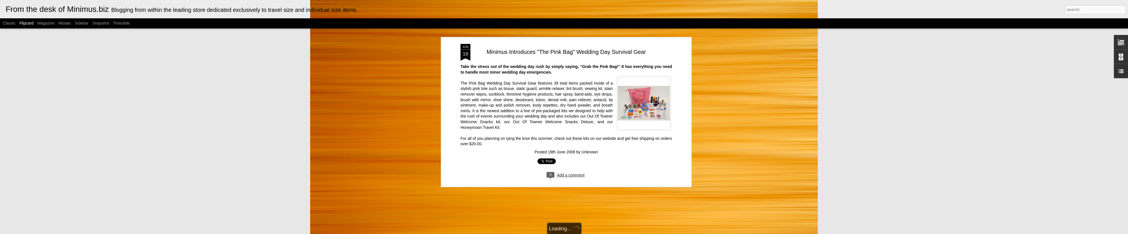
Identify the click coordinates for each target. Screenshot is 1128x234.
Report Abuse (619, 231)
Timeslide (121, 23)
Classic (9, 23)
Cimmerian (571, 231)
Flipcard (26, 23)
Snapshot (100, 23)
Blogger (603, 231)
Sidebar (82, 23)
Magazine (46, 23)
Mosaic (64, 23)
